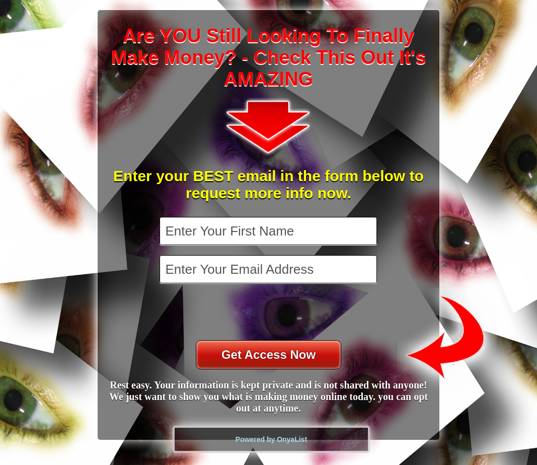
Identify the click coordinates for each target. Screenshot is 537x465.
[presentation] (269, 313)
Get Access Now (268, 354)
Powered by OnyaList (271, 439)
